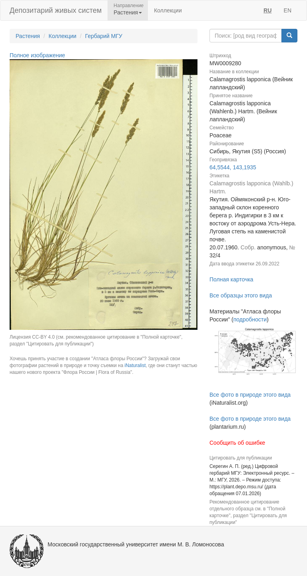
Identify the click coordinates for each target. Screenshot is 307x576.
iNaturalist (135, 365)
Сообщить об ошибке (237, 443)
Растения (28, 36)
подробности (250, 319)
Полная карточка (231, 279)
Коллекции (168, 10)
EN (287, 10)
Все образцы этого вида (240, 295)
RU (267, 10)
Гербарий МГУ (103, 36)
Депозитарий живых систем (56, 10)
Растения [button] (128, 12)
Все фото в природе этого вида (250, 394)
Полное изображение (37, 55)
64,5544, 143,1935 (232, 167)
